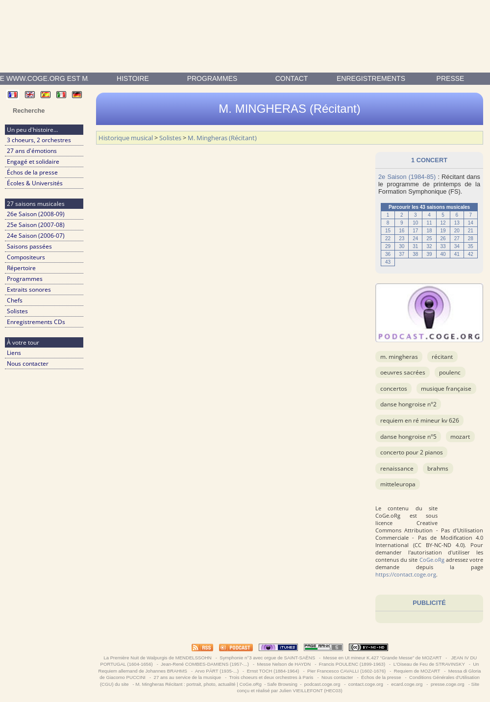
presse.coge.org (447, 684)
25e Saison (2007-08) (36, 225)
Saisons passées (29, 246)
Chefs (15, 300)
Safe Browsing (282, 684)
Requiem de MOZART (416, 671)
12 (443, 223)
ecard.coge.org (407, 684)
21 (470, 230)
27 (457, 238)
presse (451, 78)
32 (429, 246)
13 (457, 223)
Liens (14, 353)
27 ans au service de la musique (187, 677)
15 (388, 230)
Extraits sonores (29, 289)
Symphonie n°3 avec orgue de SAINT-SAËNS (268, 657)
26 (443, 238)
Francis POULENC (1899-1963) (352, 664)
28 (470, 238)
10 (415, 223)
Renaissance (397, 468)
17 (415, 230)
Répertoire (21, 268)
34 (457, 246)
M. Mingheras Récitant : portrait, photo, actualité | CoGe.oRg (198, 684)
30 (401, 246)
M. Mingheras (399, 356)
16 (401, 230)
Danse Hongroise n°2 (408, 404)
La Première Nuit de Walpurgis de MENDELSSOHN (157, 657)
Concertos (393, 388)
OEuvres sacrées (402, 372)
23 (401, 238)
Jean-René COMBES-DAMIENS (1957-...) (205, 664)
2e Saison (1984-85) (407, 176)
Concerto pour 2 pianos (411, 452)
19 (443, 230)
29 (388, 246)
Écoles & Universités (35, 183)
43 (388, 262)
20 (457, 230)
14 (470, 223)
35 (470, 246)
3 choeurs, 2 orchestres (39, 140)
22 (388, 238)
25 (429, 238)
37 (401, 254)
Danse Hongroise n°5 (408, 436)
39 (429, 254)
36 (388, 254)
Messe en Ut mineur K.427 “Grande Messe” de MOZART (382, 657)
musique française (446, 388)
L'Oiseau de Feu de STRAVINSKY (429, 664)
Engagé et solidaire (33, 161)
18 (429, 230)
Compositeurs (26, 257)
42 (470, 254)
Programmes (212, 78)
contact (291, 78)
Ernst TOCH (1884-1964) (272, 671)
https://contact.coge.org (405, 574)
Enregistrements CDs (36, 322)
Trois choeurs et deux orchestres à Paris (271, 677)
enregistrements (371, 78)
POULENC (450, 372)
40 (443, 254)
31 (415, 246)
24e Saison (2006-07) (36, 235)
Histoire (133, 78)
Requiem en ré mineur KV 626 (419, 420)
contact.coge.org (365, 684)
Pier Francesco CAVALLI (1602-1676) (346, 671)
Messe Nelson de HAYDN (284, 664)
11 (429, 223)
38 (415, 254)
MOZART (460, 436)
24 (415, 238)
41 (457, 254)
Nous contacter (28, 363)
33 (443, 246)
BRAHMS (437, 468)
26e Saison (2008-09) (36, 214)
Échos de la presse (32, 172)
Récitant (442, 356)
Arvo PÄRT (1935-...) (217, 671)
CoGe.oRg (431, 559)
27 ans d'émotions (32, 151)
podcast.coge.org (322, 684)
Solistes (17, 311)
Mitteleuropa (398, 484)
